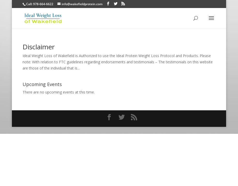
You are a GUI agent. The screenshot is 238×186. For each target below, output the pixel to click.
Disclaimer (39, 46)
